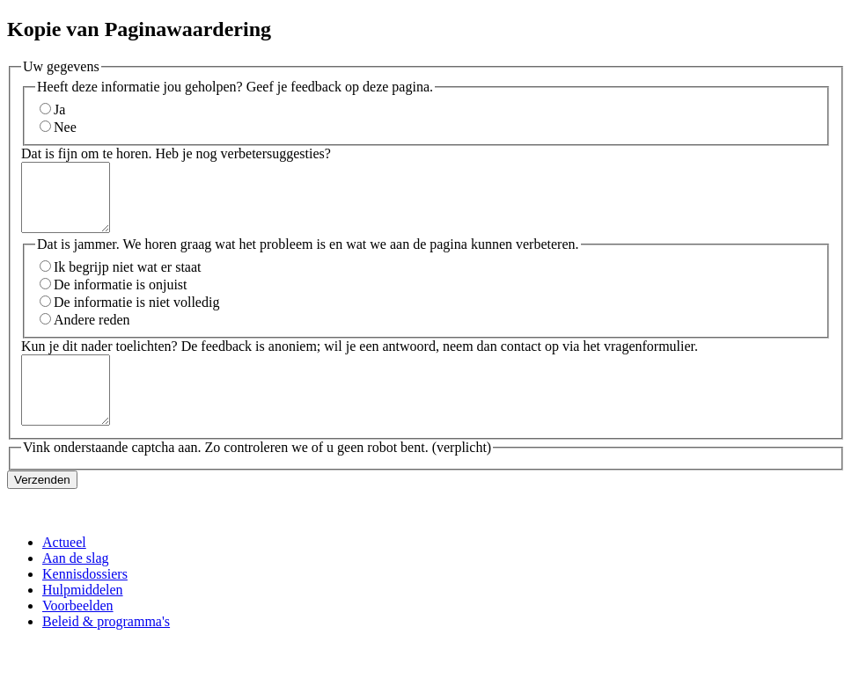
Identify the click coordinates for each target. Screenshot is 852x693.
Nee (65, 127)
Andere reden (92, 332)
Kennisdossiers (85, 600)
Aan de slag (75, 584)
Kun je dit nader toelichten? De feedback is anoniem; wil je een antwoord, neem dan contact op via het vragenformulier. (359, 359)
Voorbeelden (78, 631)
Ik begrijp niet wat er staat (128, 280)
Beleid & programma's (106, 647)
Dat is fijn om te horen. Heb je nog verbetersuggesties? (176, 153)
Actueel (64, 568)
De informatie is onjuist (120, 297)
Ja (59, 109)
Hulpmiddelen (82, 616)
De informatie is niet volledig (136, 315)
